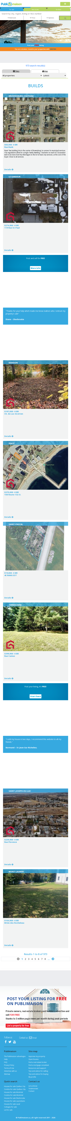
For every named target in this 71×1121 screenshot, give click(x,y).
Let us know (33, 1086)
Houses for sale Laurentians (14, 1101)
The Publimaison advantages (15, 1056)
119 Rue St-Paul (12, 227)
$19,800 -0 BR (10, 573)
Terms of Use (9, 1068)
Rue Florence (10, 842)
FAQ (5, 1062)
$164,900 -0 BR (11, 920)
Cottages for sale (10, 1107)
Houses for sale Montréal (13, 1092)
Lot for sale (8, 1110)
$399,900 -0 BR (11, 653)
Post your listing (35, 45)
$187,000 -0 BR (11, 411)
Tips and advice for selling (38, 1071)
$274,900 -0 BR (11, 225)
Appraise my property (37, 1056)
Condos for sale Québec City (15, 1089)
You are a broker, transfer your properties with (35, 49)
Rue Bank (8, 147)
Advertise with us (10, 1071)
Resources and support (37, 1068)
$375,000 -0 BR (11, 492)
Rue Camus (9, 656)
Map (45, 71)
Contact (31, 1091)
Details (7, 169)
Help (6, 1059)
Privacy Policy (9, 1065)
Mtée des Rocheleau (14, 922)
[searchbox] (35, 13)
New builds (35, 9)
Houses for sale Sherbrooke (14, 1098)
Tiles (16, 71)
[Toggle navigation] (65, 4)
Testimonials (33, 1088)
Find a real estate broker (38, 1062)
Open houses (34, 1059)
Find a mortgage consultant (39, 1065)
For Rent (58, 9)
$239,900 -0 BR (11, 839)
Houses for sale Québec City (14, 1086)
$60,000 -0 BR (10, 144)
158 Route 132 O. (12, 494)
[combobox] (35, 13)
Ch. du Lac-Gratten (13, 413)
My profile (32, 1077)
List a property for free (18, 1025)
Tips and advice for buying (38, 1074)
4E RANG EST (10, 575)
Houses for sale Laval (12, 1104)
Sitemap (7, 1074)
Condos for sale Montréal (13, 1095)
